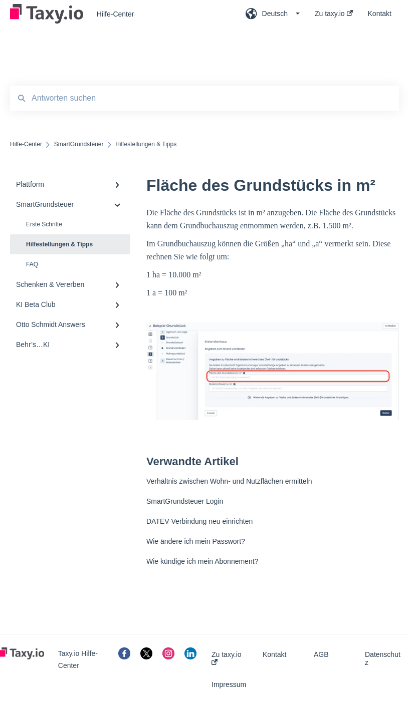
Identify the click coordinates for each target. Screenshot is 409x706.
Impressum (229, 684)
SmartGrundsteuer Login (184, 501)
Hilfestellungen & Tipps (59, 244)
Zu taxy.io (227, 657)
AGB (321, 654)
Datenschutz (382, 658)
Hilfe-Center (115, 14)
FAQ (32, 264)
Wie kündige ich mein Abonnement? (202, 561)
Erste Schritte (44, 224)
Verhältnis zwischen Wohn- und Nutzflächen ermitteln (229, 481)
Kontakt (274, 654)
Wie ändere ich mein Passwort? (195, 541)
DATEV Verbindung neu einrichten (199, 521)
